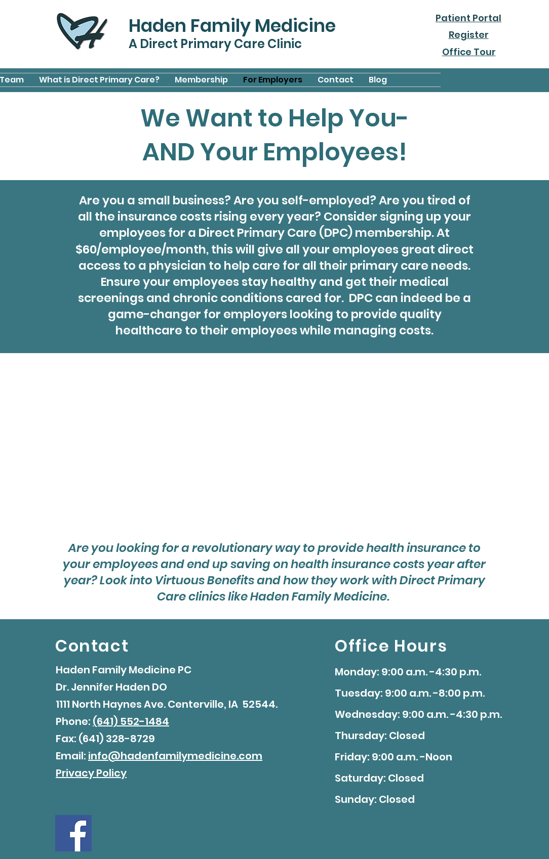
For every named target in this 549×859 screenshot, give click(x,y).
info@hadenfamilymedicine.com (175, 756)
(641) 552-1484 (131, 721)
